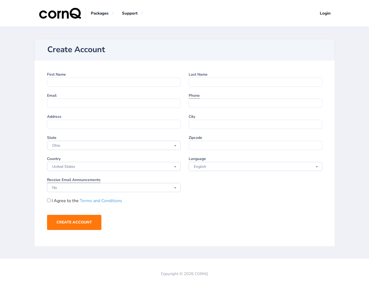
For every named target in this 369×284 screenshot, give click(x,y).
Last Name (198, 74)
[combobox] (114, 145)
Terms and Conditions (101, 201)
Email (51, 95)
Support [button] (130, 13)
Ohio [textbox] (56, 145)
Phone (194, 95)
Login (325, 13)
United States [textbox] (63, 166)
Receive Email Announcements (74, 179)
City (192, 116)
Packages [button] (99, 13)
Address (54, 116)
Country (54, 158)
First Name (56, 74)
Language (197, 158)
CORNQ (201, 273)
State (51, 137)
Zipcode (195, 137)
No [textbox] (54, 187)
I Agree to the (84, 201)
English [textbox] (200, 166)
